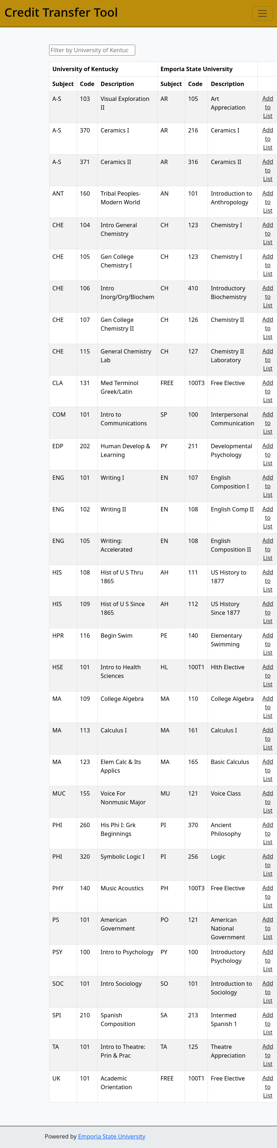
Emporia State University (111, 1136)
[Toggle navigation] (262, 13)
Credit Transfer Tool (61, 12)
